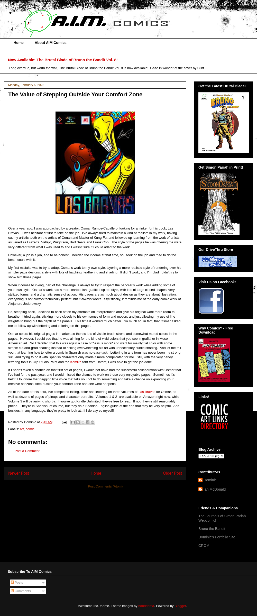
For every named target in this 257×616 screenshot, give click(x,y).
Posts (17, 582)
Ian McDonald (215, 489)
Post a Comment (27, 451)
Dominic (210, 480)
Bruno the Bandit (211, 529)
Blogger (180, 606)
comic (30, 429)
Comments (21, 591)
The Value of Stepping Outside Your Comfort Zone (75, 94)
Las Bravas (147, 392)
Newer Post (18, 473)
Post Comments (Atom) (105, 486)
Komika (76, 362)
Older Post (172, 473)
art (22, 429)
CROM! (204, 546)
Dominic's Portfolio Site (216, 537)
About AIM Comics (51, 43)
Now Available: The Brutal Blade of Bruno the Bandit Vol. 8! (63, 60)
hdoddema (146, 606)
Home (19, 43)
